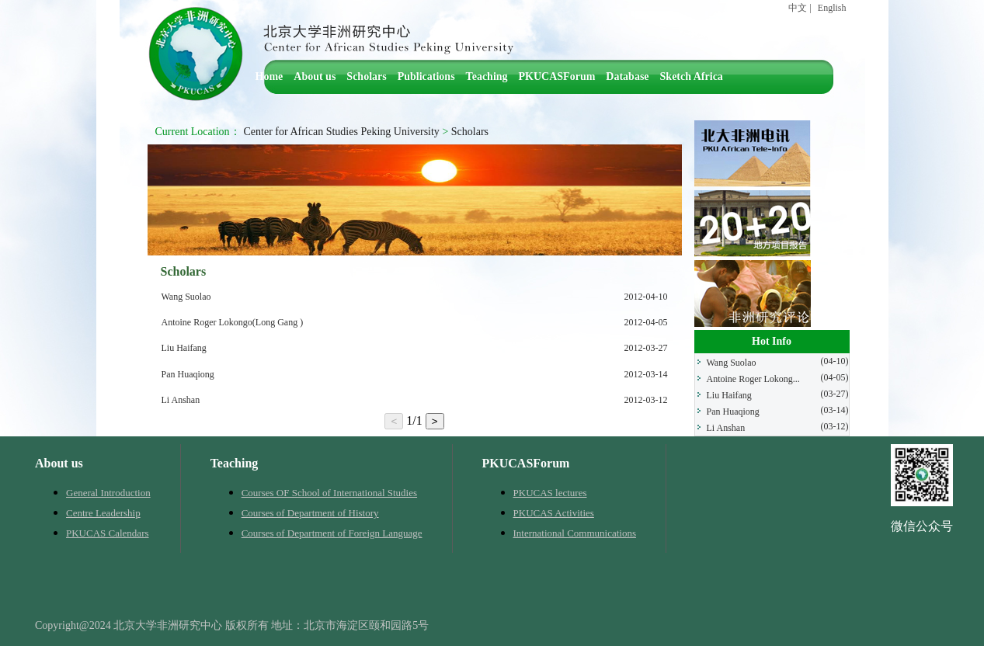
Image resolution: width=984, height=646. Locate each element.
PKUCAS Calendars (107, 533)
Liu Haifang (184, 347)
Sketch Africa (691, 76)
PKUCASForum (557, 76)
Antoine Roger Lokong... (753, 378)
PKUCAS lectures (550, 492)
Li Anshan (181, 399)
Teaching (487, 76)
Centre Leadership (103, 513)
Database (627, 76)
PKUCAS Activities (553, 513)
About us (315, 76)
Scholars (366, 76)
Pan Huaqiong (188, 374)
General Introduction (108, 492)
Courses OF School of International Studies (329, 492)
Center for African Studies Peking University (342, 131)
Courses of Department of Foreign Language (332, 533)
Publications (426, 76)
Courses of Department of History (310, 513)
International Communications (575, 533)
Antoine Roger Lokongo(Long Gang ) (233, 322)
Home (269, 76)
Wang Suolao (186, 296)
